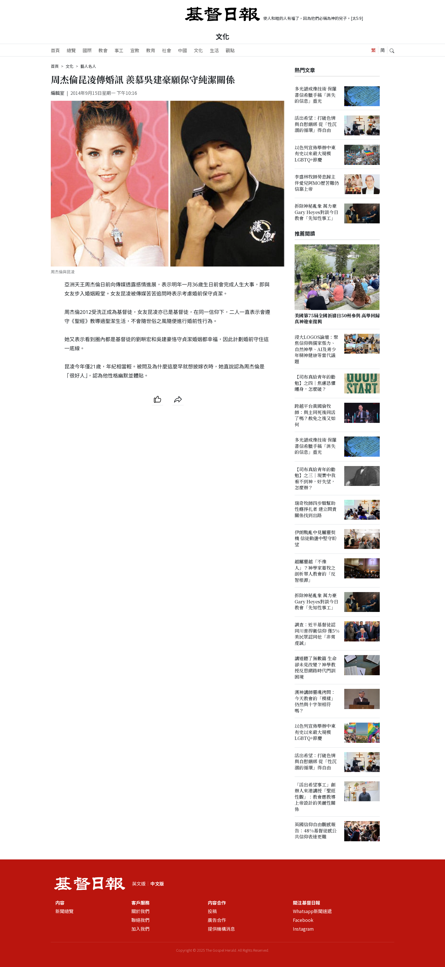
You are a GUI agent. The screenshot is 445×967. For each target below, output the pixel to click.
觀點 (230, 50)
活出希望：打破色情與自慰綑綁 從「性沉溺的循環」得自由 (316, 124)
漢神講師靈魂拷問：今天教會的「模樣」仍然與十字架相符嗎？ (315, 701)
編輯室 (57, 92)
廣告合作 (217, 919)
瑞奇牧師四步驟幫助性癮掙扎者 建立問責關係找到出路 (316, 509)
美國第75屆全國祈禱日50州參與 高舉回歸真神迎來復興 (337, 318)
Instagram (303, 928)
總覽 (71, 50)
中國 (182, 50)
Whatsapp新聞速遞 (312, 911)
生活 (214, 50)
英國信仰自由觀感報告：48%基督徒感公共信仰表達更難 (316, 830)
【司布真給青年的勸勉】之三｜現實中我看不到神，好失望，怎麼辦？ (315, 478)
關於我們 (140, 911)
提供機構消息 (221, 928)
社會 (166, 50)
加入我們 (140, 928)
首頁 (55, 50)
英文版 (139, 883)
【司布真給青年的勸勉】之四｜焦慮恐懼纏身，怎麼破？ (315, 383)
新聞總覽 (64, 911)
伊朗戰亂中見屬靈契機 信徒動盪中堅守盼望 (316, 538)
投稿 (212, 911)
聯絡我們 (140, 919)
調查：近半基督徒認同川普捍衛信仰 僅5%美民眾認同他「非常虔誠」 (317, 634)
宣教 (134, 50)
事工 (118, 50)
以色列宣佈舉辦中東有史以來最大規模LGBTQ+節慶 (315, 153)
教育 (150, 50)
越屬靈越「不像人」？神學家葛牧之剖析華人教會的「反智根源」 (315, 571)
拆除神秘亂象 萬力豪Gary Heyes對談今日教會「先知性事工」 (316, 212)
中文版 (157, 883)
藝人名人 (88, 66)
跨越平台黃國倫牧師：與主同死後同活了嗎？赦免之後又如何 (315, 415)
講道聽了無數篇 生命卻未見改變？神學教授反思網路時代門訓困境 (316, 667)
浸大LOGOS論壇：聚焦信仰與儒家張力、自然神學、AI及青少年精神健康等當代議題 (316, 349)
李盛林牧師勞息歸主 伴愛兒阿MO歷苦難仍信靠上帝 (317, 182)
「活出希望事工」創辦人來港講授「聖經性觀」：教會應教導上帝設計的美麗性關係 (315, 796)
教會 (103, 50)
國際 (87, 50)
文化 (222, 36)
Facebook (303, 919)
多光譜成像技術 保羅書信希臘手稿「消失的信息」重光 (316, 94)
